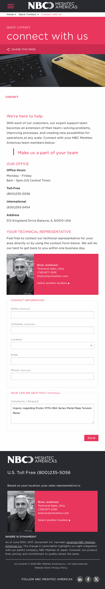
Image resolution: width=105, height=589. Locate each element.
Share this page (21, 49)
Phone (52, 374)
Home (10, 14)
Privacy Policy (59, 567)
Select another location (53, 283)
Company (52, 328)
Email (52, 359)
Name (52, 312)
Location (52, 343)
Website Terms (42, 567)
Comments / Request (52, 412)
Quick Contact (27, 14)
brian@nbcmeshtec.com (52, 276)
